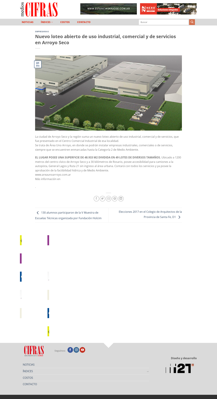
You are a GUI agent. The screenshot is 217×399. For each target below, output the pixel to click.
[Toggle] (148, 371)
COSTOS (65, 22)
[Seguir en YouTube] (82, 350)
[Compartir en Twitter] (102, 198)
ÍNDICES (47, 22)
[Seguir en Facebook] (70, 350)
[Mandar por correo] (108, 198)
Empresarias (42, 31)
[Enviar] (192, 22)
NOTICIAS (27, 22)
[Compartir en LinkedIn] (121, 198)
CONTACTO (83, 22)
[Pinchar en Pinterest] (114, 198)
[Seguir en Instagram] (76, 350)
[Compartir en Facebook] (96, 198)
